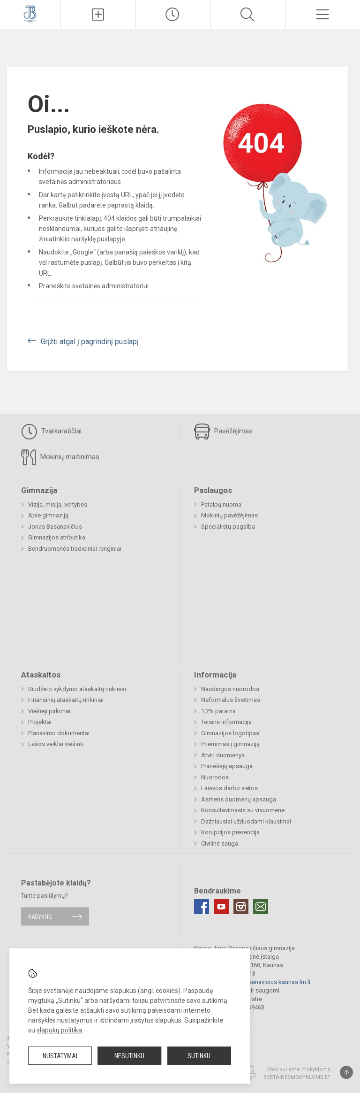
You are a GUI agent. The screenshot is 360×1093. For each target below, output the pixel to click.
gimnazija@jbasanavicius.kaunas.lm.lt (259, 981)
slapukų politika (59, 1030)
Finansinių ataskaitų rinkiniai (66, 699)
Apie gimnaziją (48, 515)
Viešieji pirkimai (49, 711)
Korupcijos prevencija (230, 832)
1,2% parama (218, 711)
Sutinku (199, 1056)
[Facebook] (201, 906)
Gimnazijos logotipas (230, 733)
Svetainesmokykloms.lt (296, 1077)
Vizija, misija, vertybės (57, 504)
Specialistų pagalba (228, 526)
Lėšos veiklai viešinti (55, 743)
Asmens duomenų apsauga (238, 799)
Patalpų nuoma (221, 504)
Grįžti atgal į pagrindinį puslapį (90, 341)
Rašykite (40, 916)
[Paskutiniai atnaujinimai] (172, 14)
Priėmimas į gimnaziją (230, 743)
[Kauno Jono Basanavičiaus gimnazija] (30, 13)
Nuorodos (215, 777)
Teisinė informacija (226, 721)
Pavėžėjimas (223, 431)
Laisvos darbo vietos (229, 788)
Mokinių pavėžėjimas (229, 515)
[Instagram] (240, 906)
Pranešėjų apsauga (227, 766)
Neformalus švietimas (230, 699)
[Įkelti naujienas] (97, 14)
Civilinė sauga (219, 843)
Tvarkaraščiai (51, 431)
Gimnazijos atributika (56, 537)
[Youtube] (221, 906)
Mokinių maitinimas (60, 457)
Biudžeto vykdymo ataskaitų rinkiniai (77, 689)
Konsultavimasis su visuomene (243, 810)
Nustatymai (60, 1056)
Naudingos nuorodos (230, 689)
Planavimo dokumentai (59, 733)
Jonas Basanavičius (55, 526)
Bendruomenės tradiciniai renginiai (74, 548)
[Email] (260, 906)
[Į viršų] (346, 1072)
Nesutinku (129, 1056)
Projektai (40, 721)
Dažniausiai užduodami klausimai (246, 821)
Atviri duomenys (223, 755)
